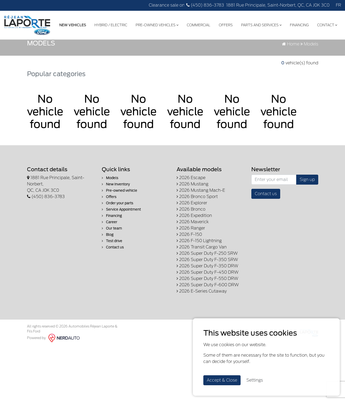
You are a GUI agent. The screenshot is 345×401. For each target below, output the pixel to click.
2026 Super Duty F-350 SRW (207, 287)
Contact (327, 25)
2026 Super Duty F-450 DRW (207, 300)
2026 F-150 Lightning (199, 269)
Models (110, 206)
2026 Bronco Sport (197, 224)
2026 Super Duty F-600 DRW (208, 313)
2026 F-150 (189, 262)
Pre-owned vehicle (119, 219)
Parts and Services (261, 25)
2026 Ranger (191, 256)
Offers (225, 25)
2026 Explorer (192, 231)
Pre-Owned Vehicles (156, 25)
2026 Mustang (192, 212)
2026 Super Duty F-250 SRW (207, 281)
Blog (108, 263)
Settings (254, 380)
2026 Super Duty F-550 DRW (207, 306)
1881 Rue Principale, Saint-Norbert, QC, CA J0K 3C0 (278, 5)
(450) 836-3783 (205, 5)
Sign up (307, 207)
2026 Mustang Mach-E (201, 218)
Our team (112, 257)
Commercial (198, 25)
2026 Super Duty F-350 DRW (207, 294)
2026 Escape (191, 206)
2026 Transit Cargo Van (202, 275)
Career (109, 250)
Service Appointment (121, 238)
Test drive (112, 269)
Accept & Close (222, 380)
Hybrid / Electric (110, 25)
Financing (298, 25)
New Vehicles (72, 25)
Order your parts (117, 231)
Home (290, 72)
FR (338, 5)
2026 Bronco (191, 237)
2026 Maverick (193, 250)
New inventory (116, 213)
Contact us (113, 276)
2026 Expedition (194, 243)
